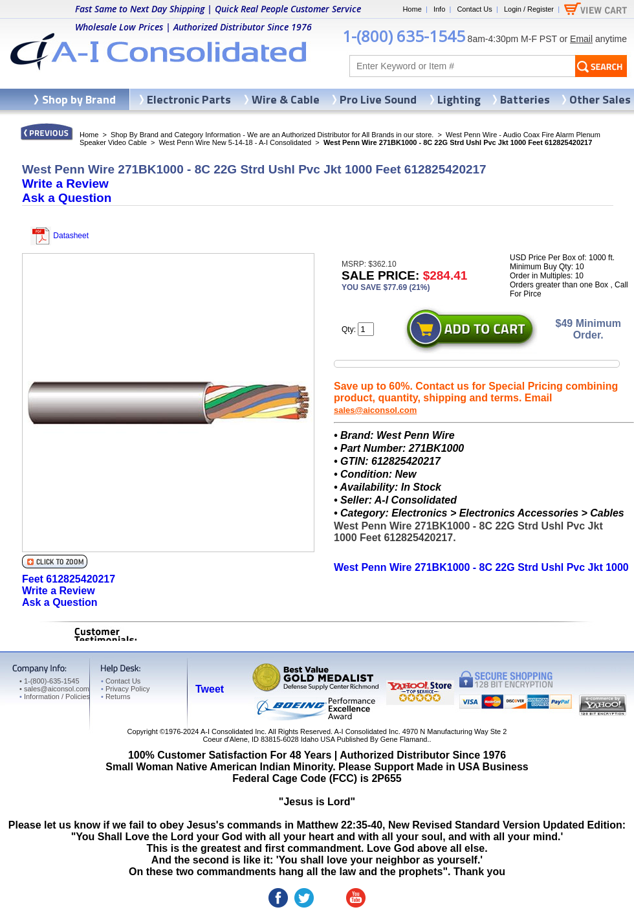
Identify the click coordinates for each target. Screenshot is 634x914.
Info (439, 9)
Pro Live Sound (378, 99)
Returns (115, 696)
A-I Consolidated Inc (233, 731)
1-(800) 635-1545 (403, 36)
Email (581, 39)
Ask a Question (66, 198)
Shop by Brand (79, 99)
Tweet (209, 689)
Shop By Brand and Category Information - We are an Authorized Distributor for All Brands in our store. (272, 135)
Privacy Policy (125, 689)
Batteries (525, 99)
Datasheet (59, 235)
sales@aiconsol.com (375, 410)
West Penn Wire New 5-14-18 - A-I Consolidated (234, 142)
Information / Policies (54, 696)
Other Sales (600, 99)
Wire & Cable (286, 99)
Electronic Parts (189, 99)
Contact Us (474, 9)
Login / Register (529, 9)
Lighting (459, 99)
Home (411, 9)
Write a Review (65, 183)
